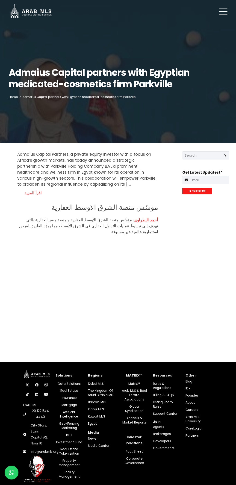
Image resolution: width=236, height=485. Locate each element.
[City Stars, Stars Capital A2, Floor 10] (27, 434)
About (190, 402)
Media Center (98, 446)
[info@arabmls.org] (27, 451)
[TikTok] (27, 394)
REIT (69, 435)
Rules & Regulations (162, 386)
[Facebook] (36, 385)
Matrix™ (134, 384)
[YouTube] (46, 394)
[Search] (205, 155)
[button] (223, 11)
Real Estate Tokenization (69, 451)
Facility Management (69, 474)
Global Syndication (134, 408)
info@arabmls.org (45, 452)
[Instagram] (46, 385)
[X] (27, 385)
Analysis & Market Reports (134, 420)
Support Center (165, 414)
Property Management (69, 463)
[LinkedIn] (36, 394)
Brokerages (162, 434)
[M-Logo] (31, 11)
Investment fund (69, 442)
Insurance (69, 398)
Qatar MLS (96, 409)
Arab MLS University (193, 419)
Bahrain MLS (97, 402)
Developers (162, 441)
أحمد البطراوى (146, 220)
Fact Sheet (134, 451)
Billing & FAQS (163, 395)
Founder (192, 395)
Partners (192, 435)
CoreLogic (193, 428)
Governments (163, 448)
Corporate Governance (134, 460)
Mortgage (69, 405)
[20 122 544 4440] (26, 414)
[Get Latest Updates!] (205, 180)
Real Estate (69, 391)
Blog (189, 381)
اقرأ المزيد (33, 193)
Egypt (92, 423)
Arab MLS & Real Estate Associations (134, 395)
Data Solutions (69, 384)
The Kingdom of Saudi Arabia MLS (101, 393)
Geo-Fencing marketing (69, 425)
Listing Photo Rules (163, 404)
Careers (192, 410)
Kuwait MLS (96, 416)
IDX (188, 388)
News (92, 438)
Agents (158, 427)
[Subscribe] (197, 191)
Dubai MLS (96, 384)
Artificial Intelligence (69, 414)
